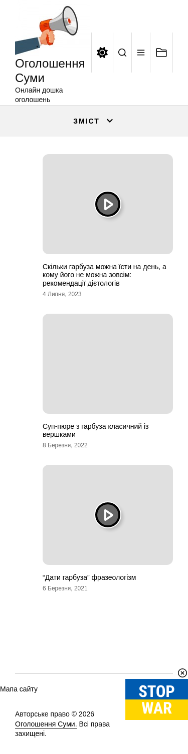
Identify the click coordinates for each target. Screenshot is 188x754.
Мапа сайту (19, 689)
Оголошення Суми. (46, 724)
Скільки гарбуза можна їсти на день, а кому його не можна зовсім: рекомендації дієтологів (104, 275)
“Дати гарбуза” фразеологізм (89, 577)
